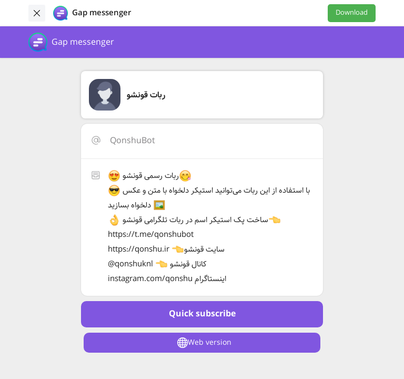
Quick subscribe (202, 314)
